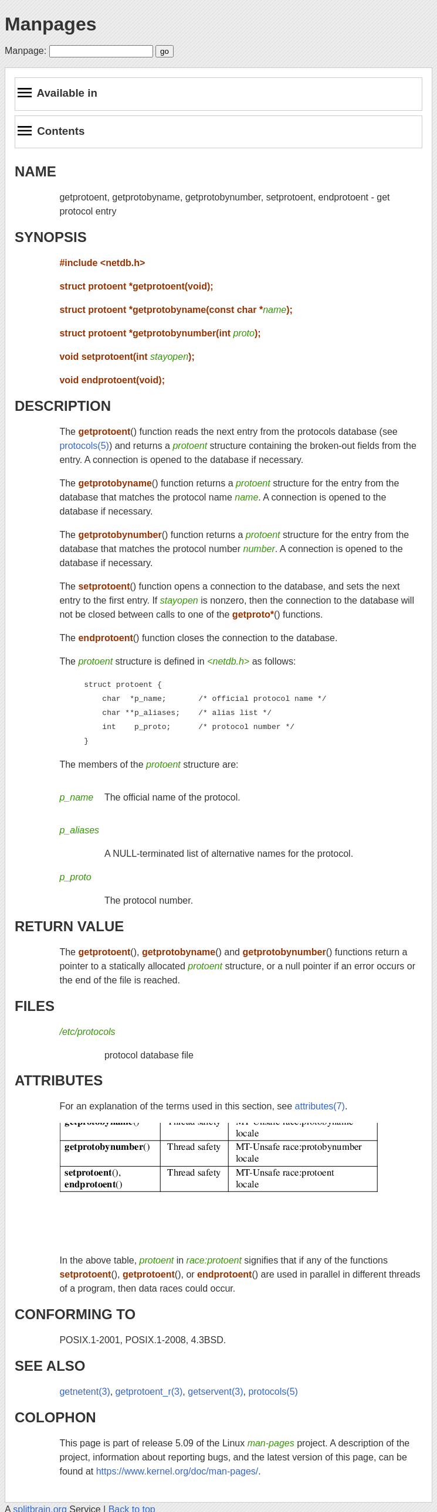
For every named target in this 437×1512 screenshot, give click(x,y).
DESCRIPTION (63, 406)
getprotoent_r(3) (149, 1392)
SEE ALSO (50, 1366)
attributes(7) (320, 1106)
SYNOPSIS (51, 237)
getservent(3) (215, 1392)
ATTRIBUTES (59, 1080)
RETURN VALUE (69, 926)
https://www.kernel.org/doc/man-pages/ (177, 1471)
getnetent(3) (84, 1392)
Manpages (50, 24)
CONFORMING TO (75, 1314)
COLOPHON (55, 1417)
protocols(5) (84, 446)
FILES (35, 1006)
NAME (35, 171)
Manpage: (25, 51)
